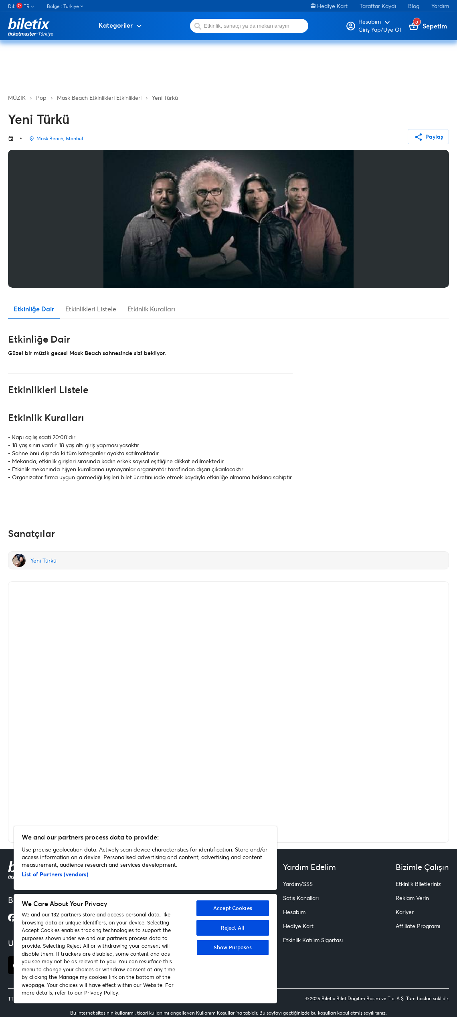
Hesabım (294, 912)
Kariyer (405, 912)
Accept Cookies (232, 908)
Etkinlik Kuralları (151, 309)
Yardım (440, 6)
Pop (41, 97)
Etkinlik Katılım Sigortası (313, 940)
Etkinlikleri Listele (90, 309)
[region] (145, 914)
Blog (413, 6)
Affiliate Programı (418, 926)
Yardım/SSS (298, 884)
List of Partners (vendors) (55, 874)
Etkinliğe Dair (34, 309)
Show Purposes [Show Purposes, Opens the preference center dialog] (233, 947)
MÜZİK (17, 97)
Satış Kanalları (301, 898)
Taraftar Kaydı (378, 6)
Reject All (233, 927)
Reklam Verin (412, 898)
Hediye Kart (329, 6)
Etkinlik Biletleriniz (418, 884)
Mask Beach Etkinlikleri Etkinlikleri (99, 97)
